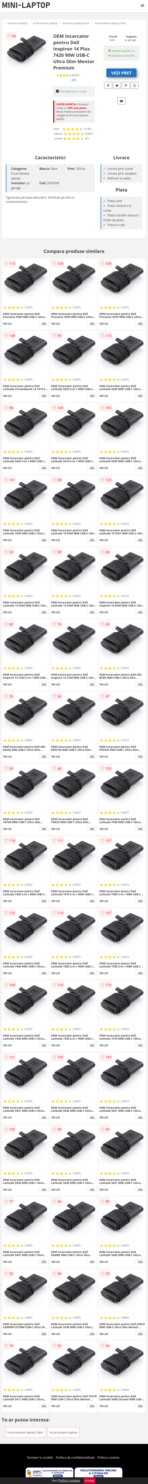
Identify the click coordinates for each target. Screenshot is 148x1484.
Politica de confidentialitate (75, 1457)
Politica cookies (108, 1457)
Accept (89, 1480)
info (44, 323)
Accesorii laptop (18, 23)
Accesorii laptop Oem (76, 23)
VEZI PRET (121, 73)
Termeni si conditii (40, 1457)
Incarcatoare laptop (45, 23)
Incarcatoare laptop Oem (110, 23)
